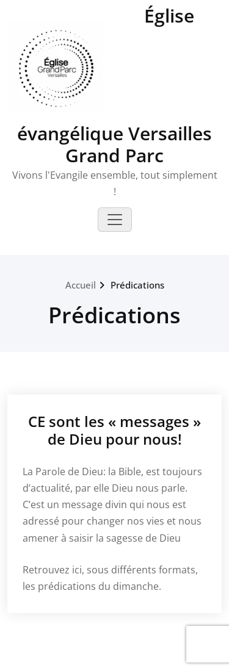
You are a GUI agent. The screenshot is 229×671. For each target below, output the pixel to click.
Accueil (80, 285)
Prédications (137, 285)
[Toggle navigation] (115, 219)
